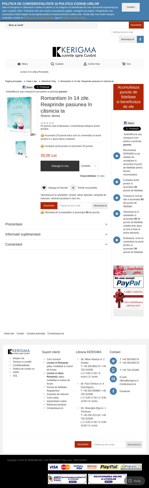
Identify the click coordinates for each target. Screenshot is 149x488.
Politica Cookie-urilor (73, 17)
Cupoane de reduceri (57, 394)
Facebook (125, 391)
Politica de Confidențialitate (39, 17)
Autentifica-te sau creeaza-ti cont (23, 91)
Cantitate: (86, 166)
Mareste (21, 115)
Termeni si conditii (22, 361)
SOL (15, 375)
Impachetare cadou (57, 401)
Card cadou (53, 397)
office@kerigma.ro (129, 380)
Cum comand (54, 359)
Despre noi (18, 358)
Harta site (9, 333)
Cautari (20, 333)
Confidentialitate (21, 365)
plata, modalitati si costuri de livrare (60, 366)
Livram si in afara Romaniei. (34, 72)
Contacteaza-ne (56, 333)
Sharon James (50, 115)
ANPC (16, 372)
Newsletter (136, 25)
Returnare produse (56, 404)
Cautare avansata (36, 333)
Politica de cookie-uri (23, 368)
